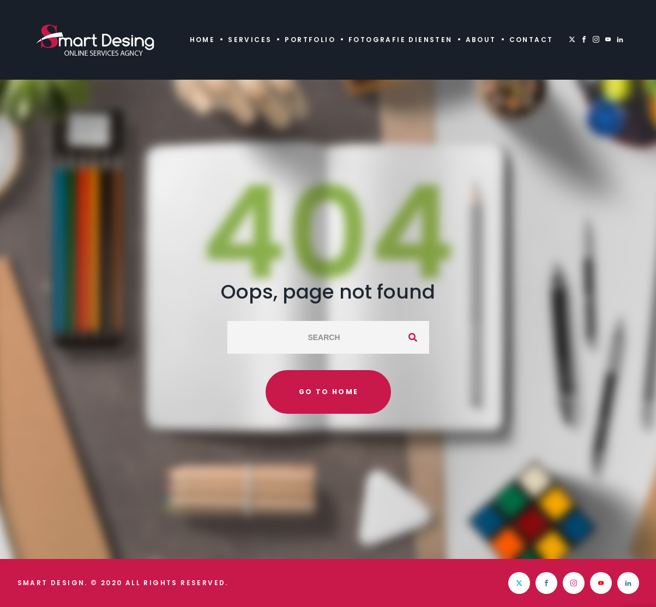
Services (250, 39)
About (481, 39)
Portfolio (310, 39)
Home (202, 39)
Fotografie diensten (400, 39)
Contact (531, 39)
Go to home (329, 391)
